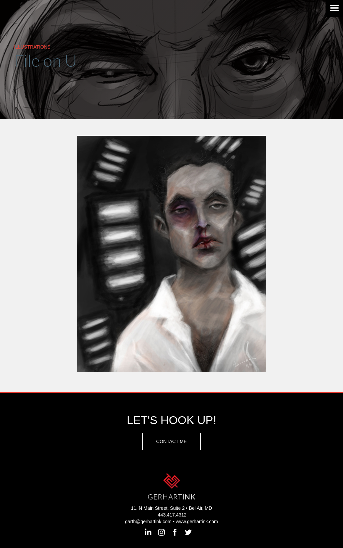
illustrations (32, 47)
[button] (334, 8)
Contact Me (171, 441)
